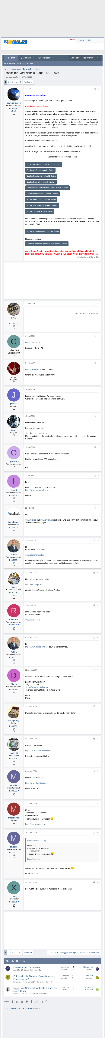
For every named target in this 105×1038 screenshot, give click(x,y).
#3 (98, 336)
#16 (98, 739)
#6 (98, 416)
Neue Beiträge (9, 63)
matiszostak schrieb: (35, 841)
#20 (98, 882)
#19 (98, 833)
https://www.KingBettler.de (36, 783)
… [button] (16, 82)
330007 (14, 495)
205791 (14, 108)
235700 (14, 791)
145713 (14, 690)
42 (20, 82)
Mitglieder (46, 58)
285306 (14, 560)
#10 (98, 540)
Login (82, 40)
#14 (98, 670)
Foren (12, 58)
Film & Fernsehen (42, 982)
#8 (98, 476)
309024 (14, 625)
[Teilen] (95, 88)
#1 (98, 89)
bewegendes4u (12, 77)
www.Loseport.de (32, 342)
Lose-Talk (38, 970)
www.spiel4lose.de (33, 369)
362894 (14, 726)
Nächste (27, 82)
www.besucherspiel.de (34, 555)
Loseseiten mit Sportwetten (26, 967)
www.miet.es (30, 520)
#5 (98, 389)
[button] (34, 58)
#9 (98, 508)
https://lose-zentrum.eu (35, 824)
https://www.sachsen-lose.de (37, 490)
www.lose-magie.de (33, 585)
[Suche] (98, 58)
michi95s (16, 970)
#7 (98, 447)
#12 (98, 605)
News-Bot (17, 994)
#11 (98, 573)
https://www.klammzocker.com (38, 751)
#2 (98, 304)
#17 (98, 771)
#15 (98, 706)
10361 (14, 528)
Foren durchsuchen (25, 63)
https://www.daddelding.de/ (36, 647)
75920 (14, 323)
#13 (98, 638)
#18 (98, 804)
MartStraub (89, 990)
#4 (98, 363)
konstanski (17, 982)
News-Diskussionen (40, 994)
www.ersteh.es (46, 520)
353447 (14, 758)
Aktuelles (27, 58)
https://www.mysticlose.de (37, 687)
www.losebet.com (32, 620)
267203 (14, 593)
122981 (14, 902)
